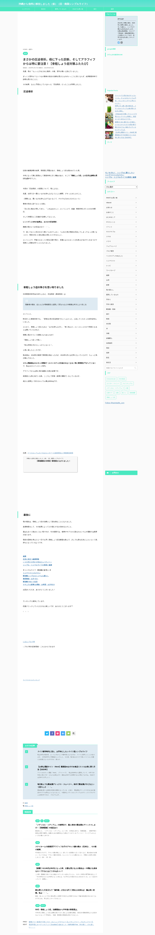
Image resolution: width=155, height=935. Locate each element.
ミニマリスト (26, 9)
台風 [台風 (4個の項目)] (117, 393)
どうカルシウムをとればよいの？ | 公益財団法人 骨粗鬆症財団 (50, 453)
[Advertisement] (60, 31)
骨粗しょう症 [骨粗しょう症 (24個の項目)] (111, 397)
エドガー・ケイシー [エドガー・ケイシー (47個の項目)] (113, 383)
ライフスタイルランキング (31, 680)
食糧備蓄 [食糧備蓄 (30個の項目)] (132, 393)
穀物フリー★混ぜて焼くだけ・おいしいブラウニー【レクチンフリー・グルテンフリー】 (61, 922)
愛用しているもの (60, 9)
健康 (112, 9)
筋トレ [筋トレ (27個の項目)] (124, 393)
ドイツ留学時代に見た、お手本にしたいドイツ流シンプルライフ (62, 751)
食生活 (43, 9)
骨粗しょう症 (29, 806)
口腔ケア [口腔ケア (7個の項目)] (109, 393)
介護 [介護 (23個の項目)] (127, 388)
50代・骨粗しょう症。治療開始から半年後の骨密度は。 (57, 909)
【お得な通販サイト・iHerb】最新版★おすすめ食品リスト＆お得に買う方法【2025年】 (126, 134)
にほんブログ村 (29, 642)
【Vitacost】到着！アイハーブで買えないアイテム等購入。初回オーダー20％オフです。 (126, 116)
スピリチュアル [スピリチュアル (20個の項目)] (128, 383)
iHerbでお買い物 (78, 9)
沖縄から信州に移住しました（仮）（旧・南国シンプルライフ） (54, 4)
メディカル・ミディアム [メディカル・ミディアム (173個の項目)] (114, 388)
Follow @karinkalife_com (114, 403)
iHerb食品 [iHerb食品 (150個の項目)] (122, 379)
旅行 (95, 9)
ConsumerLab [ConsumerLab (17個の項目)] (111, 379)
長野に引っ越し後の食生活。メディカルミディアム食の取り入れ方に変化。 (125, 108)
